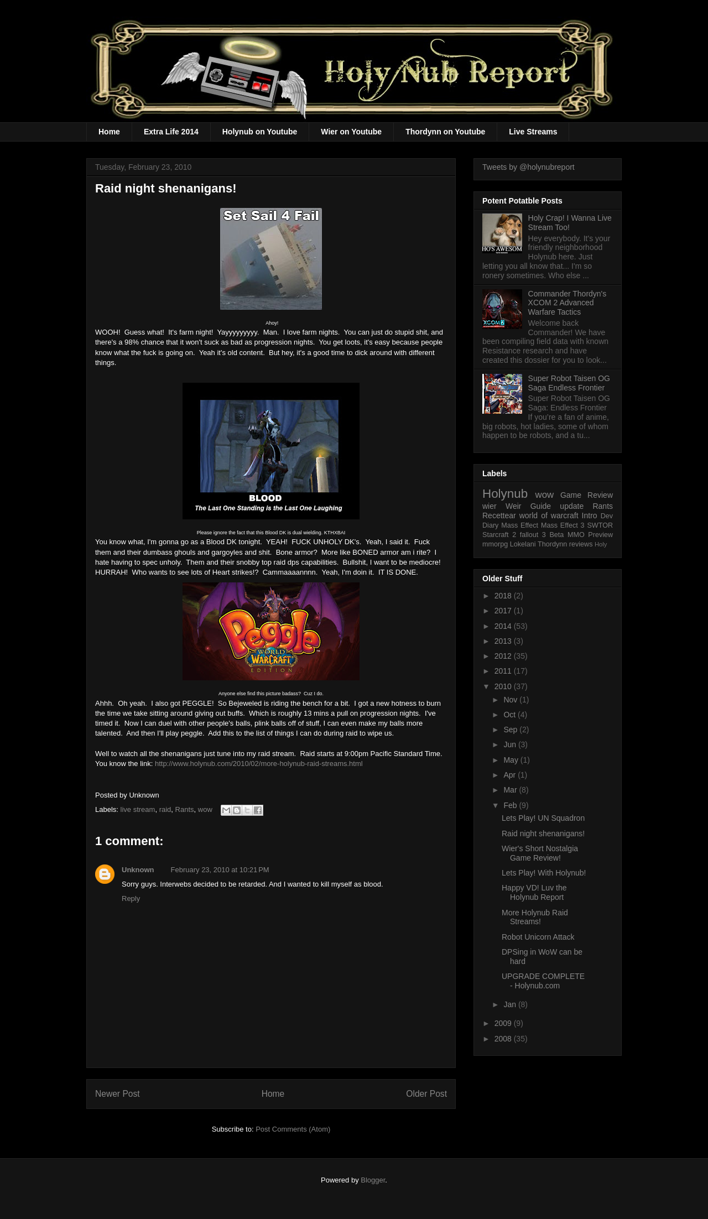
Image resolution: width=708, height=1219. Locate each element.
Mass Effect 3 (563, 525)
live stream (138, 809)
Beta (556, 535)
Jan (510, 1004)
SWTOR (600, 525)
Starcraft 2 (499, 535)
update (572, 506)
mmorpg (495, 544)
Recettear (499, 515)
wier (489, 506)
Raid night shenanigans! (543, 833)
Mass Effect (519, 525)
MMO (576, 535)
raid (165, 809)
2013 (504, 641)
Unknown (138, 870)
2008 (504, 1038)
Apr (510, 774)
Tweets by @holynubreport (528, 167)
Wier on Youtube (351, 131)
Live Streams (533, 131)
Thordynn (552, 544)
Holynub (505, 494)
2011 (504, 670)
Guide (540, 506)
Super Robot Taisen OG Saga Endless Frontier (569, 383)
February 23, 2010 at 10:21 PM (220, 870)
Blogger (373, 1180)
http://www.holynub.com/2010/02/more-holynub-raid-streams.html (259, 763)
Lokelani (523, 544)
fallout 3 (533, 535)
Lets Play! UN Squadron (543, 818)
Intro (589, 515)
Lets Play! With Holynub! (544, 872)
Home (109, 131)
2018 (504, 595)
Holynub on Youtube (260, 131)
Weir (514, 506)
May (511, 760)
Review (600, 495)
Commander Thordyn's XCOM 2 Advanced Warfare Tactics (567, 303)
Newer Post (117, 1093)
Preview (600, 535)
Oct (510, 714)
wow (205, 809)
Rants (184, 809)
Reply (131, 898)
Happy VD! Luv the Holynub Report (534, 892)
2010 (504, 686)
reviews (581, 544)
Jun (510, 744)
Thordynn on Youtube (445, 131)
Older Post (426, 1093)
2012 (504, 656)
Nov (511, 699)
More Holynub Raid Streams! (535, 917)
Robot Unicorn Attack (538, 937)
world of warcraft (549, 515)
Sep (511, 729)
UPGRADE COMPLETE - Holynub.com (543, 981)
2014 (504, 626)
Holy (601, 544)
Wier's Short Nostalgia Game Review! (540, 853)
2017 (504, 610)
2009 (504, 1023)
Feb (511, 805)
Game (570, 495)
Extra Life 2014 (171, 131)
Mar (511, 789)
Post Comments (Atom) (293, 1129)
